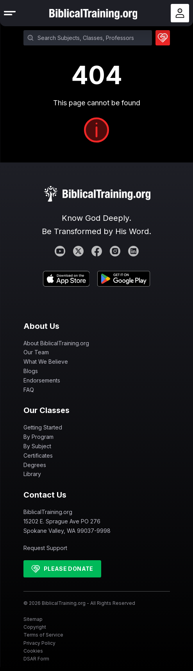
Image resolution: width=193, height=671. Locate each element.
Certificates (38, 455)
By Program (38, 436)
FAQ (28, 389)
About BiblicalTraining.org (56, 343)
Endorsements (41, 380)
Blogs (30, 371)
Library (32, 474)
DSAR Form (36, 659)
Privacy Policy (39, 643)
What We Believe (45, 361)
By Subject (37, 446)
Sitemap (33, 619)
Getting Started (42, 427)
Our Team (36, 352)
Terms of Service (43, 635)
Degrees (34, 465)
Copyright (34, 627)
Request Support (45, 548)
